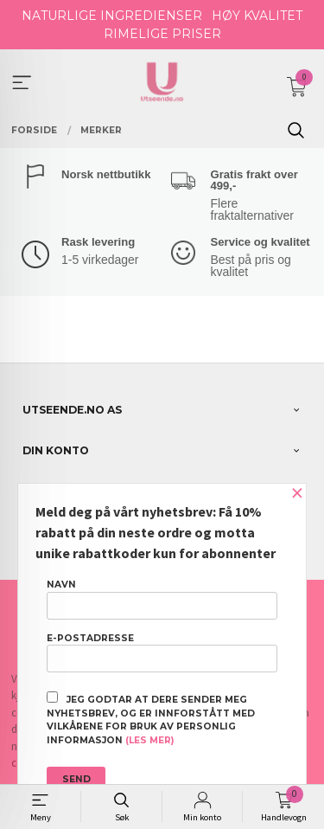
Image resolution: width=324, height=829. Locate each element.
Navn (162, 599)
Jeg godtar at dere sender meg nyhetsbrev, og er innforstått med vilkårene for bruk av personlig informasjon (151, 718)
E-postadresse (162, 652)
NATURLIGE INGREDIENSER (112, 15)
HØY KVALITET (257, 15)
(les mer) (149, 740)
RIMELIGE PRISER (162, 34)
